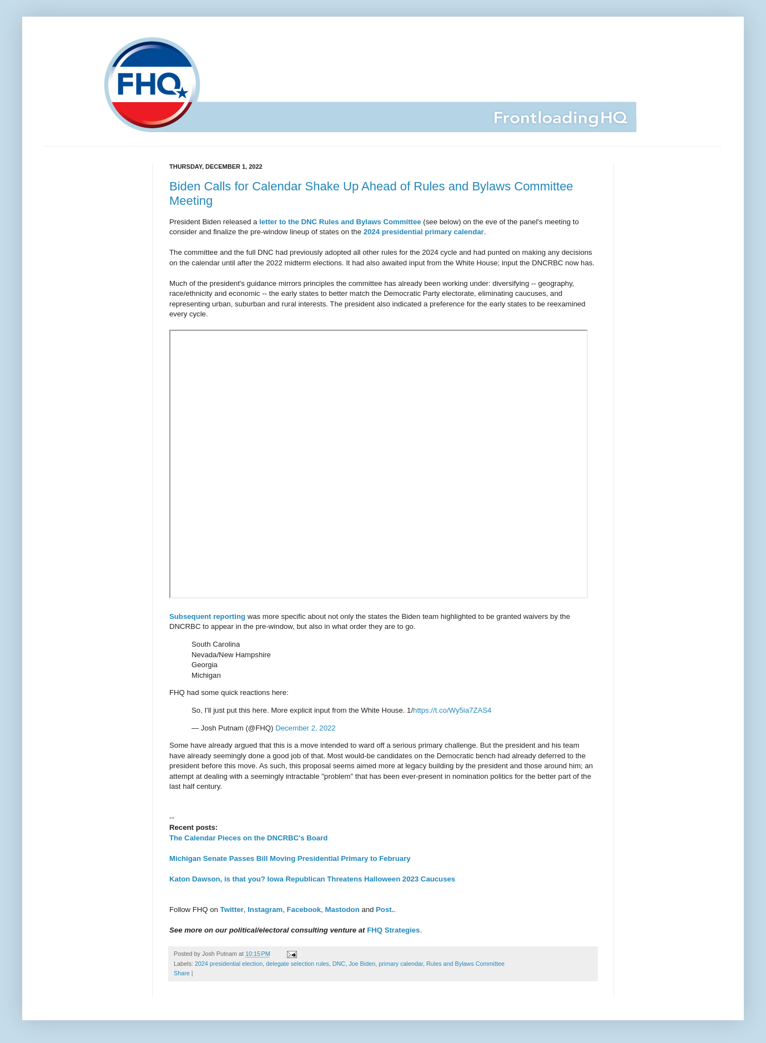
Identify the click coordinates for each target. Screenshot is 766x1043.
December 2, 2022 (305, 728)
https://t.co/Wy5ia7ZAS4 (452, 710)
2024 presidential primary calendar (424, 232)
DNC (338, 963)
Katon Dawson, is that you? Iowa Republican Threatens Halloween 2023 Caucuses (312, 879)
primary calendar (401, 963)
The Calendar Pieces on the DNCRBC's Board (248, 838)
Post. (385, 909)
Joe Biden (362, 963)
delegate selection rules (297, 963)
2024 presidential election (229, 963)
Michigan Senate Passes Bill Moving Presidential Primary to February (290, 858)
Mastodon (342, 909)
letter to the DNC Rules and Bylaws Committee (340, 222)
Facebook (304, 909)
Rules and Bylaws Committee (465, 963)
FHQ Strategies (393, 930)
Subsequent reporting (207, 616)
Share (182, 973)
